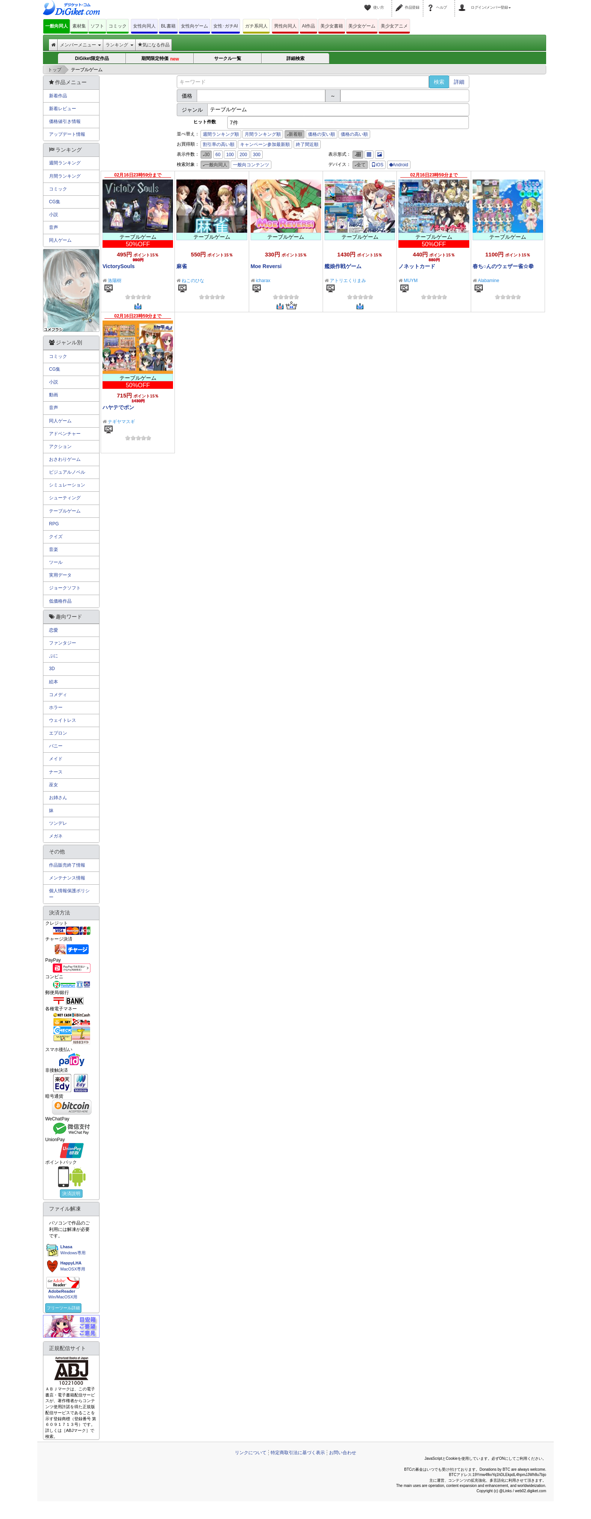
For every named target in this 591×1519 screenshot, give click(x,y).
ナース (56, 772)
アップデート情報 (67, 134)
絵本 (53, 681)
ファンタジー (62, 643)
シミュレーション (67, 485)
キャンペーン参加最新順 (265, 144)
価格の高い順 (354, 134)
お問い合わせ (342, 1452)
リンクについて (250, 1452)
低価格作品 (60, 601)
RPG (54, 523)
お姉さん (58, 797)
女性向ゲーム (194, 26)
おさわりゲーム (65, 459)
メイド (56, 758)
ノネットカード (416, 266)
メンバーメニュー (80, 45)
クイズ (56, 536)
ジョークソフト (65, 588)
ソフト (97, 26)
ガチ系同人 (256, 26)
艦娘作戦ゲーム (343, 266)
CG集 (54, 201)
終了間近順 (307, 144)
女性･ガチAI (225, 26)
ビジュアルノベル (67, 472)
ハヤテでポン (118, 407)
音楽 (53, 549)
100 (230, 154)
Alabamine (488, 280)
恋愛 (53, 630)
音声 (53, 227)
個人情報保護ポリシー (69, 894)
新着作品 (58, 95)
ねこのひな (193, 280)
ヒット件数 (204, 121)
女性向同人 (144, 26)
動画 (53, 394)
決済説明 (71, 1193)
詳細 (459, 82)
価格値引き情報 (65, 121)
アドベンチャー (65, 433)
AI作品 (308, 26)
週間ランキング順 (221, 134)
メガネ (56, 836)
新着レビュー (62, 108)
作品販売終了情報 (67, 865)
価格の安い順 (321, 134)
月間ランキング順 (263, 134)
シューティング (65, 497)
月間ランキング (65, 176)
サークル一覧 (227, 58)
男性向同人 (285, 26)
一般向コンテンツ (251, 164)
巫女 (53, 784)
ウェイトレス (62, 720)
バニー (56, 746)
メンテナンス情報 (67, 878)
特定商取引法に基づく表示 (298, 1452)
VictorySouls (119, 266)
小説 (53, 214)
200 (243, 154)
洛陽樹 (114, 280)
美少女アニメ (394, 26)
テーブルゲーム (65, 511)
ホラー (56, 707)
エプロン (58, 733)
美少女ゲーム (361, 26)
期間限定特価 (160, 58)
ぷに (53, 655)
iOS (377, 164)
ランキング (119, 45)
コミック (118, 26)
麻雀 (181, 266)
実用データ (60, 575)
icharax (263, 280)
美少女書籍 (331, 26)
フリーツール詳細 (63, 1308)
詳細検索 (295, 58)
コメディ (58, 694)
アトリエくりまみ (348, 280)
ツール (56, 562)
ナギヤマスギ (121, 421)
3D (52, 668)
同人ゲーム (60, 240)
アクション (60, 446)
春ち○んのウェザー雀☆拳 (503, 266)
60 (218, 154)
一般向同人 (56, 26)
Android (398, 164)
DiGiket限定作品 (92, 58)
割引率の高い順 (218, 144)
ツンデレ (58, 823)
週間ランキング (65, 163)
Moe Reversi (266, 266)
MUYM (411, 280)
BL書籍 (168, 26)
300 (256, 154)
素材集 (79, 26)
